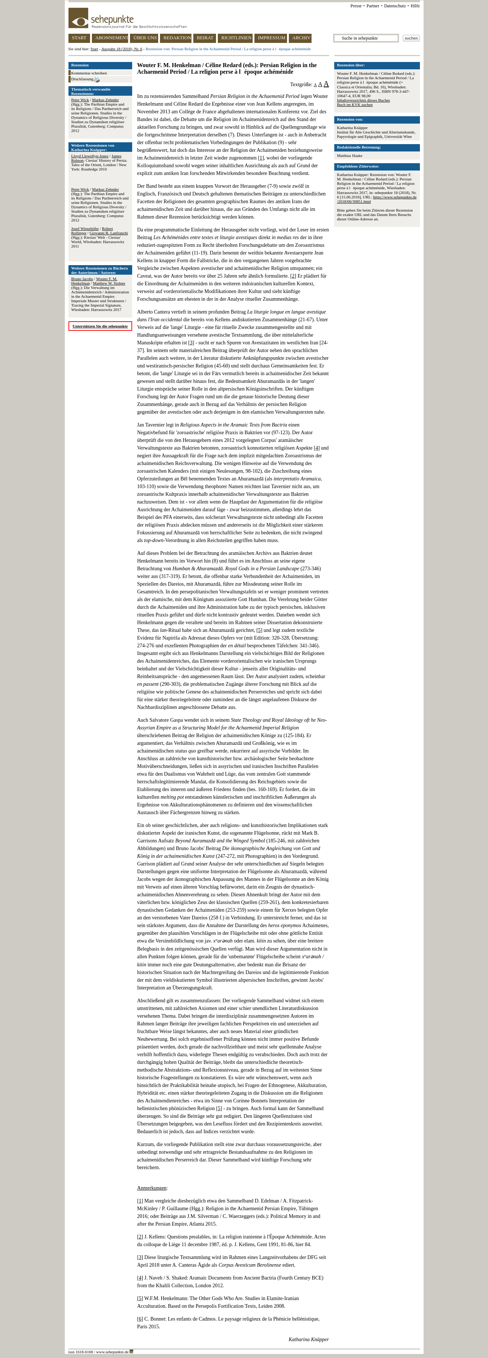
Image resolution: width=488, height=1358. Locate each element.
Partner (372, 5)
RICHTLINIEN (236, 37)
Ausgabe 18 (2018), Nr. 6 (121, 49)
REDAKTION (177, 37)
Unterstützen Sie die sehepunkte (100, 326)
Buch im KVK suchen (355, 104)
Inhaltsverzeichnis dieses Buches (363, 100)
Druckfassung (85, 80)
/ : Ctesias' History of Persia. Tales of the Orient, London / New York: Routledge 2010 (99, 162)
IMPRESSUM (272, 37)
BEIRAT (205, 37)
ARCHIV (302, 37)
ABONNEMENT (112, 37)
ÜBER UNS (145, 37)
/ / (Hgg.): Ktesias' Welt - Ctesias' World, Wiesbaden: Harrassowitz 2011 (99, 237)
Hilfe (415, 5)
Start (94, 49)
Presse (356, 5)
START (79, 37)
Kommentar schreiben (89, 73)
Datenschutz (395, 5)
